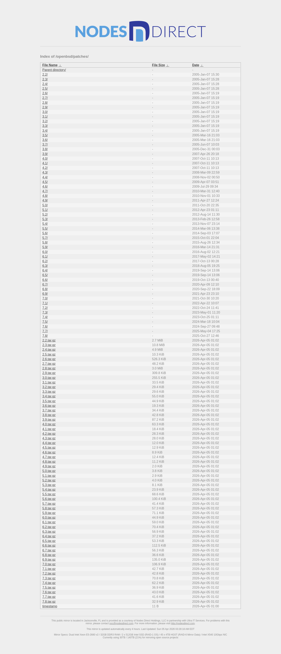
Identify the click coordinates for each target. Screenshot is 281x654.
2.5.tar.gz (49, 354)
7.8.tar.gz (49, 601)
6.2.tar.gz (49, 527)
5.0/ (45, 205)
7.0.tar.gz (49, 564)
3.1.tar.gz (49, 382)
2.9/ (45, 107)
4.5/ (45, 182)
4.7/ (45, 191)
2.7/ (45, 98)
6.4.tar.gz (49, 536)
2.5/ (45, 88)
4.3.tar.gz (49, 438)
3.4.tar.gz (49, 396)
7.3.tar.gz (49, 578)
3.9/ (45, 154)
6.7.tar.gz (49, 550)
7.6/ (45, 326)
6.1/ (45, 256)
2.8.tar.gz (49, 368)
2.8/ (45, 102)
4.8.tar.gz (49, 461)
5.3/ (45, 219)
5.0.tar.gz (49, 471)
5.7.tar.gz (49, 503)
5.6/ (45, 233)
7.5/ (45, 321)
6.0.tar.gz (49, 517)
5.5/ (45, 228)
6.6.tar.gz (49, 545)
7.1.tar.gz (49, 569)
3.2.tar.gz (49, 387)
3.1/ (45, 116)
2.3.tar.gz (49, 345)
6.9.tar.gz (49, 559)
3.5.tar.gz (49, 401)
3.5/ (45, 135)
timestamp (49, 606)
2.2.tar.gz (49, 340)
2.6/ (45, 93)
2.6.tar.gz (49, 359)
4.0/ (45, 158)
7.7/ (45, 331)
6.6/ (45, 280)
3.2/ (45, 121)
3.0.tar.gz (49, 377)
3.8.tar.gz (49, 415)
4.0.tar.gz (49, 424)
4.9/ (45, 200)
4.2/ (45, 168)
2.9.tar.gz (49, 373)
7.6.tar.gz (49, 592)
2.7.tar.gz (49, 363)
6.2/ (45, 261)
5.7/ (45, 238)
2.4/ (45, 84)
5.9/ (45, 247)
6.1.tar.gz (49, 522)
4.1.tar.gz (49, 429)
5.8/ (45, 242)
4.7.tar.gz (49, 457)
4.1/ (45, 163)
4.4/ (45, 177)
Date (195, 65)
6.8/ (45, 289)
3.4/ (45, 130)
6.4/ (45, 270)
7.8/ (45, 335)
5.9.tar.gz (49, 513)
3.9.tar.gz (49, 419)
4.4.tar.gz (49, 443)
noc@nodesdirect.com (121, 623)
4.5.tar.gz (49, 447)
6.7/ (45, 284)
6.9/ (45, 293)
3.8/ (45, 149)
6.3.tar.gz (49, 531)
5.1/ (45, 210)
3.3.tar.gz (49, 391)
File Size (158, 65)
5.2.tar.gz (49, 480)
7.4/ (45, 317)
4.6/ (45, 186)
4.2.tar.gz (49, 433)
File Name (50, 65)
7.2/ (45, 308)
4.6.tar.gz (49, 452)
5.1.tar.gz (49, 475)
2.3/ (45, 79)
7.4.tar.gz (49, 583)
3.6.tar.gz (49, 405)
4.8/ (45, 195)
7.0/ (45, 298)
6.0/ (45, 252)
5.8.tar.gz (49, 508)
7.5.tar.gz (49, 587)
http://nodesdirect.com (183, 623)
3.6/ (45, 140)
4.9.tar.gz (49, 466)
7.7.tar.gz (49, 596)
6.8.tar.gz (49, 555)
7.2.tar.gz (49, 573)
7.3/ (45, 312)
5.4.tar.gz (49, 489)
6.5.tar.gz (49, 541)
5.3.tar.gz (49, 485)
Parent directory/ (54, 70)
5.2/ (45, 214)
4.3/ (45, 172)
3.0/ (45, 112)
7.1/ (45, 303)
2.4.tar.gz (49, 349)
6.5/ (45, 275)
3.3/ (45, 126)
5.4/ (45, 223)
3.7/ (45, 144)
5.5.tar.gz (49, 494)
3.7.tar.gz (49, 410)
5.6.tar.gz (49, 499)
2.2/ (45, 74)
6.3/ (45, 265)
